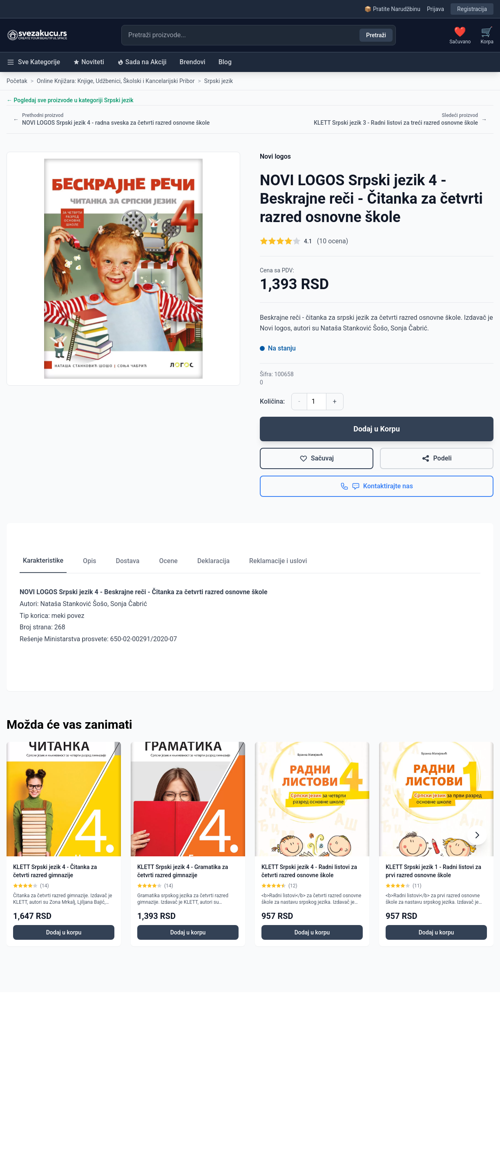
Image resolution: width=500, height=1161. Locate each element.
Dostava (127, 561)
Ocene (168, 561)
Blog (225, 62)
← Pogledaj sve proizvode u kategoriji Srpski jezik (70, 100)
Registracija (472, 9)
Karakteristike (43, 560)
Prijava (435, 9)
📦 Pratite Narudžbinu (392, 9)
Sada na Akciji (142, 62)
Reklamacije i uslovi (278, 561)
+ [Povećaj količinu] (335, 401)
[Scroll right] (477, 835)
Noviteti (88, 62)
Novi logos (275, 156)
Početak (17, 81)
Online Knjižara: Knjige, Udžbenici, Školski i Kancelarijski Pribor (115, 81)
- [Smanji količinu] (299, 401)
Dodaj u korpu (64, 932)
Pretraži (376, 35)
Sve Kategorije (33, 62)
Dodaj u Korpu (376, 428)
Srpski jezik (218, 81)
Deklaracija (213, 561)
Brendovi (192, 62)
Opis (89, 561)
